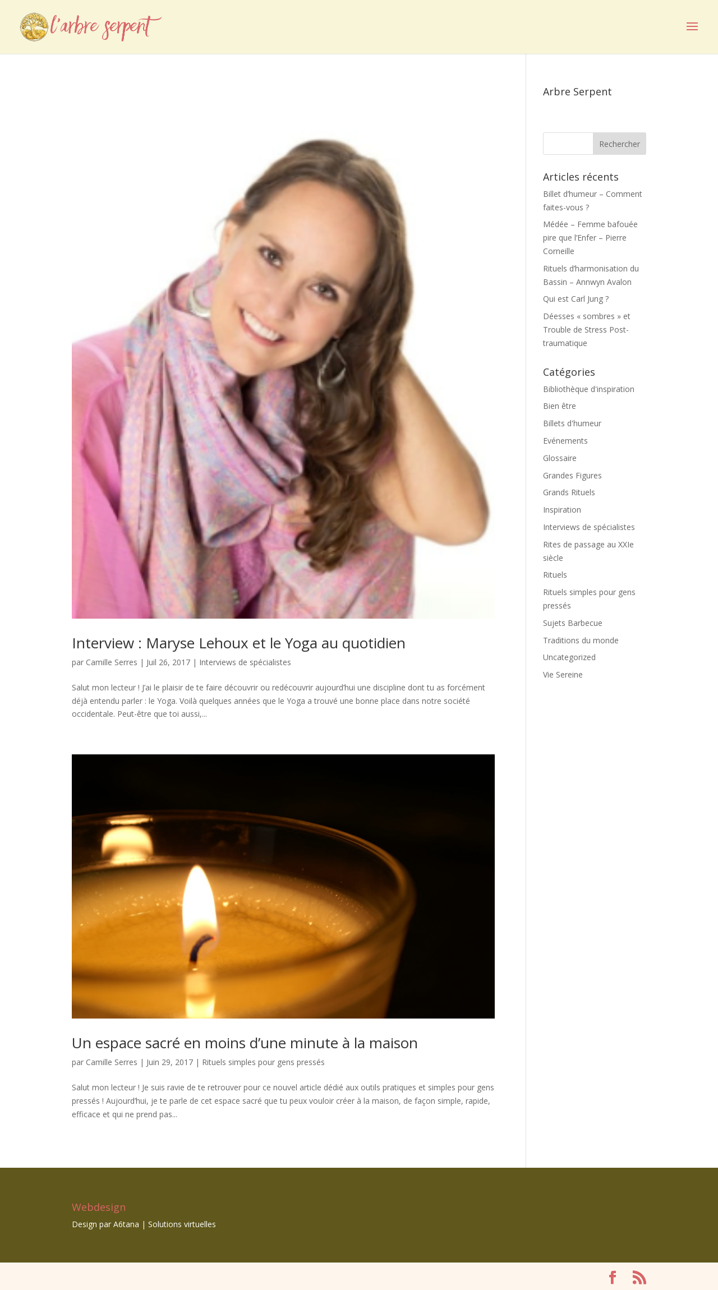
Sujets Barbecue (572, 623)
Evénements (565, 440)
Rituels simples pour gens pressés (263, 1062)
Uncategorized (569, 657)
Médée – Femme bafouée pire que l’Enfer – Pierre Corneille (590, 237)
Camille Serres (111, 662)
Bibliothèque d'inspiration (588, 389)
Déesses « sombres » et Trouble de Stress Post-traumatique (586, 329)
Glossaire (560, 458)
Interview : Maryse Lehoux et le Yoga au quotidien (239, 643)
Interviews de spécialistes (245, 662)
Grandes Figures (572, 475)
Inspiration (562, 509)
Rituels (555, 574)
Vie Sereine (563, 674)
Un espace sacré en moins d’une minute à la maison (245, 1043)
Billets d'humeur (572, 423)
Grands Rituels (569, 492)
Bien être (559, 405)
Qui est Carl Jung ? (576, 298)
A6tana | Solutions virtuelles (164, 1224)
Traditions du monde (581, 640)
